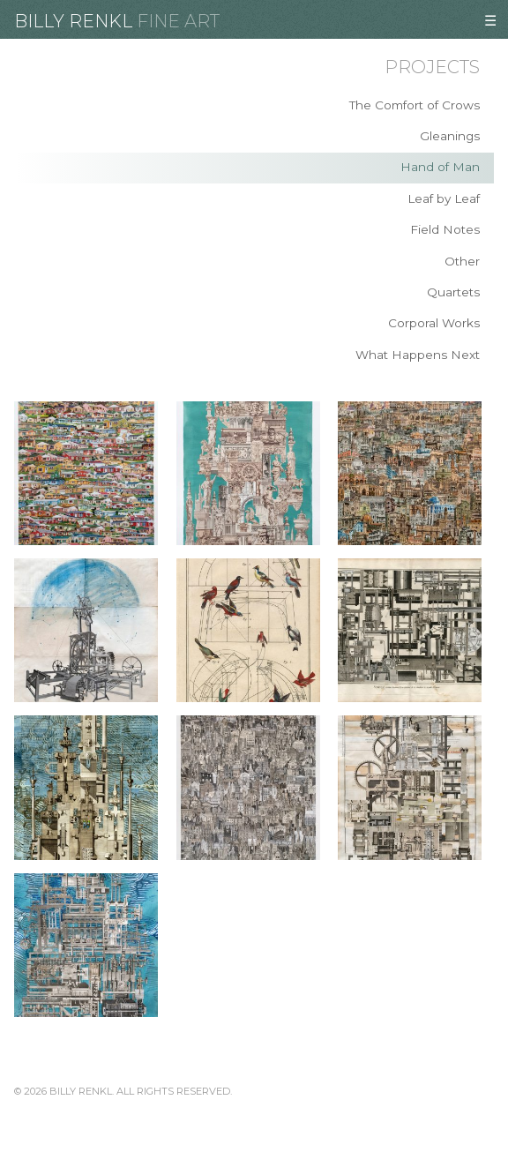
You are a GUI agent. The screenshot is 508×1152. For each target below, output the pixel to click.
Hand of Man (440, 167)
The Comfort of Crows (414, 105)
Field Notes (445, 229)
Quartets (453, 292)
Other (462, 261)
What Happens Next (417, 355)
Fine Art (178, 21)
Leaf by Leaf (443, 198)
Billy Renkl (73, 21)
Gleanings (450, 136)
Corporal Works (434, 323)
